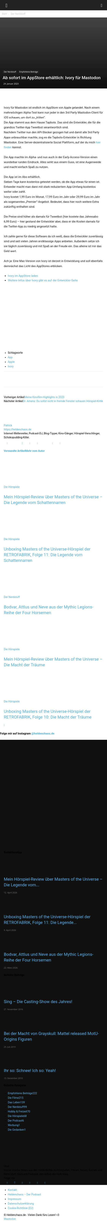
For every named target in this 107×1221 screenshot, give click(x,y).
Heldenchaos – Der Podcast (24, 1194)
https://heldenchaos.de (17, 429)
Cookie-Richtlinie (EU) (20, 1208)
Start (4, 13)
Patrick (8, 425)
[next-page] (4, 725)
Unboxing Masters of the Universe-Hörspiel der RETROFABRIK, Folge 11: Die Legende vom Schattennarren (47, 555)
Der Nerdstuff (18, 13)
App (10, 357)
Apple (11, 361)
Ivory (11, 366)
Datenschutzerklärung (21, 1203)
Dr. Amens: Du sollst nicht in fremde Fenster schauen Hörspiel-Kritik (63, 401)
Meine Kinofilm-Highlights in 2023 (44, 397)
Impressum (14, 1198)
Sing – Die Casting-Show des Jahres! (38, 1001)
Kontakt (12, 1189)
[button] (6, 5)
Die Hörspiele (12, 486)
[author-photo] (13, 421)
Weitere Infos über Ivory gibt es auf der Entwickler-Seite (43, 280)
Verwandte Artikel (14, 450)
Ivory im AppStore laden (23, 276)
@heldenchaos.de (42, 733)
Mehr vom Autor (35, 450)
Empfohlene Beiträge (28, 71)
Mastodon (10, 1218)
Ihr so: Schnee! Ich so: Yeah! (30, 1070)
